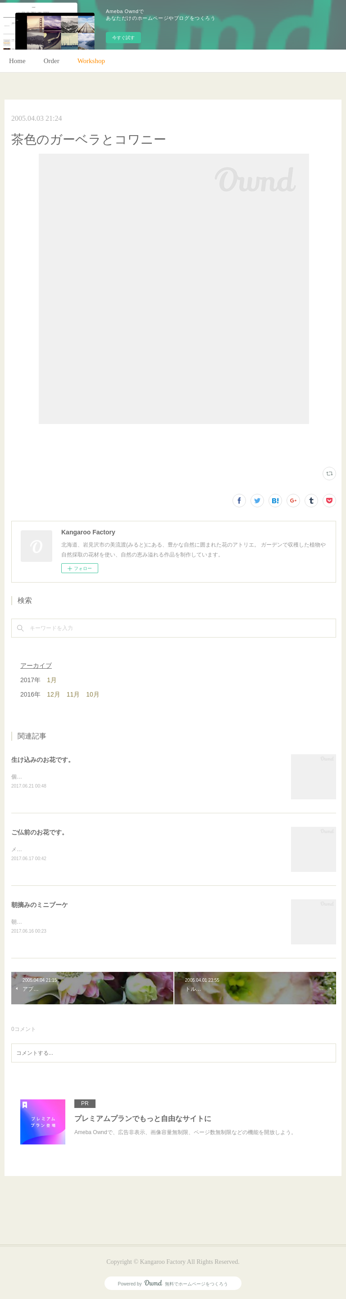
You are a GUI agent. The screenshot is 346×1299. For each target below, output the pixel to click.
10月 (93, 694)
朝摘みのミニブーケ (39, 904)
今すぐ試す (123, 37)
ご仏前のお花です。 (39, 832)
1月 (52, 680)
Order (51, 60)
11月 (73, 694)
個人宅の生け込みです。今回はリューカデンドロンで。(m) (83, 777)
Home (17, 60)
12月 (53, 694)
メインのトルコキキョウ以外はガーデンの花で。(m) (74, 849)
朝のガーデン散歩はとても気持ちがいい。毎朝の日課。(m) (83, 922)
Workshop (91, 60)
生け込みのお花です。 (42, 759)
